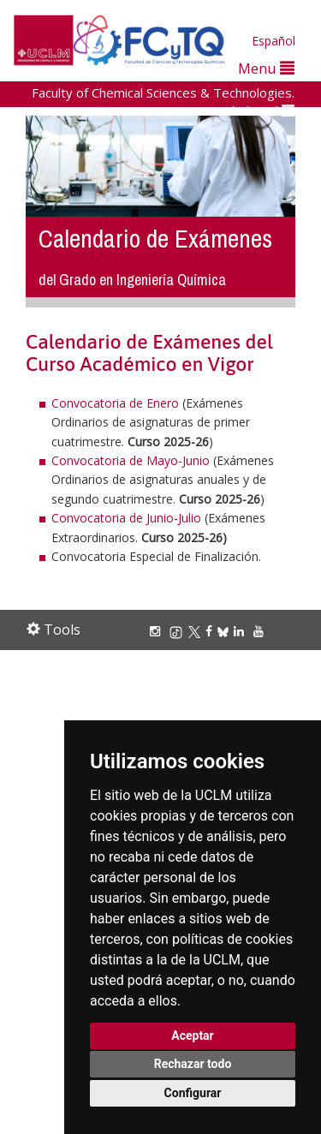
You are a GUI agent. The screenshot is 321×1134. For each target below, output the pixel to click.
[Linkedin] (239, 631)
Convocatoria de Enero (115, 403)
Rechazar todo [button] (193, 1064)
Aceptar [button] (192, 1035)
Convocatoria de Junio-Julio (126, 518)
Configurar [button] (193, 1093)
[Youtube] (261, 631)
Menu (266, 68)
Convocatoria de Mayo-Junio (130, 460)
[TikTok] (178, 631)
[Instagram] (157, 631)
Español (273, 41)
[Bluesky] (225, 631)
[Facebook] (211, 631)
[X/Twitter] (196, 631)
